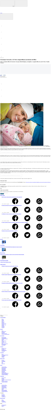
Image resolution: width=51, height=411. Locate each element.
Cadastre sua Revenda (5, 391)
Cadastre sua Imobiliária (5, 374)
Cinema (3, 360)
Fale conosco (3, 345)
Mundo (3, 322)
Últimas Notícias (4, 348)
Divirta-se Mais (2, 358)
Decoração (3, 371)
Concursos (1, 346)
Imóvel (1, 365)
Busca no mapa (4, 368)
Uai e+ (3, 406)
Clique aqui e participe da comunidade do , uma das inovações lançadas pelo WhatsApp (38, 182)
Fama (2, 354)
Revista (3, 400)
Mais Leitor (3, 363)
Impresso (1, 329)
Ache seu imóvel (4, 366)
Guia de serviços (4, 370)
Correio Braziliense (3, 317)
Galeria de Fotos (4, 372)
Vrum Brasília (3, 396)
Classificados (2, 376)
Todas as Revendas (4, 390)
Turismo (3, 327)
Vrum (1, 383)
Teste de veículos (4, 387)
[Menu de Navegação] (7, 3)
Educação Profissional (5, 343)
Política (3, 320)
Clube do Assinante (4, 333)
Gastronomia (3, 355)
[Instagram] (8, 44)
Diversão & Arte (4, 323)
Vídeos (3, 388)
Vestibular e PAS (4, 342)
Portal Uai (3, 405)
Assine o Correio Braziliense (5, 334)
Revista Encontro (2, 398)
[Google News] (8, 56)
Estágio (3, 339)
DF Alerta (3, 394)
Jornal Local (3, 395)
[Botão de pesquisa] (21, 3)
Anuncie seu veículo (4, 385)
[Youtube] (8, 50)
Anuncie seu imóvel (4, 367)
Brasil (2, 321)
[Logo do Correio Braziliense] (25, 10)
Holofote (3, 326)
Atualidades (3, 401)
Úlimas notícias (4, 369)
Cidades (3, 319)
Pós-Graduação (4, 344)
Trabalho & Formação (5, 338)
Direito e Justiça (4, 331)
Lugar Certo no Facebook (5, 373)
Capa (2, 330)
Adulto (3, 380)
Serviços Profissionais (5, 381)
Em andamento (4, 349)
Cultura (3, 341)
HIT (2, 362)
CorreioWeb (2, 352)
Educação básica (4, 337)
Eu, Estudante (2, 335)
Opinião (3, 325)
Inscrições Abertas (4, 350)
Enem (2, 340)
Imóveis (3, 378)
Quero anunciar (4, 377)
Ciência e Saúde (4, 324)
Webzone (3, 356)
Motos (3, 389)
